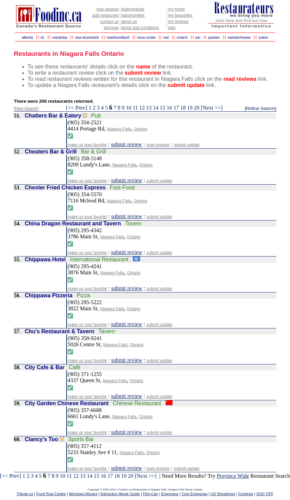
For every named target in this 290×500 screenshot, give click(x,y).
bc (42, 37)
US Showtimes (223, 494)
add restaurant (105, 15)
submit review (126, 144)
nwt (166, 37)
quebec (214, 37)
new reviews (107, 9)
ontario (182, 37)
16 (169, 108)
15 (162, 108)
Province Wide (233, 476)
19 (190, 108)
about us (129, 21)
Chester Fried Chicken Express (65, 187)
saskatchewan (239, 37)
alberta (27, 37)
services (111, 27)
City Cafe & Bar (45, 367)
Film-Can (150, 494)
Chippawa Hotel (45, 259)
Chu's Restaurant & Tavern (60, 331)
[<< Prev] (76, 108)
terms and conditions (140, 27)
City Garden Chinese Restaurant (67, 403)
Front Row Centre (51, 494)
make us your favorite (87, 144)
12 (142, 108)
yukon (263, 37)
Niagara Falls (119, 129)
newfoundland (118, 37)
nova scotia (146, 37)
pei (197, 37)
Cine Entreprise (195, 494)
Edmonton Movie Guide (120, 494)
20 (196, 108)
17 (176, 108)
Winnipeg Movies (83, 494)
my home (176, 9)
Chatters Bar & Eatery (53, 115)
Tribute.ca (24, 494)
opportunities (133, 15)
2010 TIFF (265, 494)
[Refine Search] (260, 108)
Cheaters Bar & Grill (51, 151)
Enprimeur (170, 494)
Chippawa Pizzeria (49, 295)
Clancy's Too (41, 439)
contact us (109, 21)
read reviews (157, 144)
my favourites (180, 15)
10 (128, 108)
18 (183, 108)
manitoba (59, 37)
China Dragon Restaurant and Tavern (73, 223)
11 (135, 108)
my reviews (178, 21)
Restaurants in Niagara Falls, (150, 489)
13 (149, 108)
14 (155, 108)
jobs (172, 27)
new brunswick (87, 37)
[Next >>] (212, 108)
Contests (245, 494)
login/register (133, 9)
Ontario (140, 129)
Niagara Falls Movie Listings (185, 489)
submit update (186, 144)
